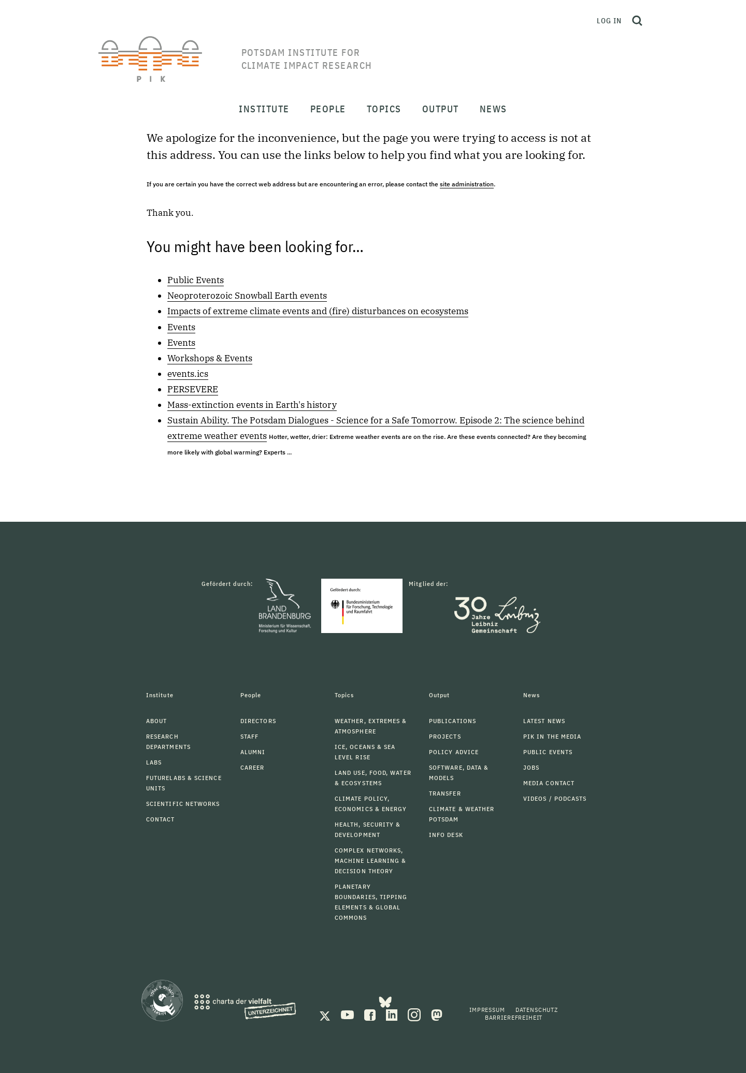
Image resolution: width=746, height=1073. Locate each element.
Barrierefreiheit (513, 1017)
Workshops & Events (209, 358)
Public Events (195, 280)
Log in (609, 20)
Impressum (487, 1009)
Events (181, 327)
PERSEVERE (192, 389)
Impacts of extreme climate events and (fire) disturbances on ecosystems (317, 311)
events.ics (187, 373)
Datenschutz (536, 1009)
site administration (467, 184)
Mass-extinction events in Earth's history (252, 404)
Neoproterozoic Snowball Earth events (247, 295)
